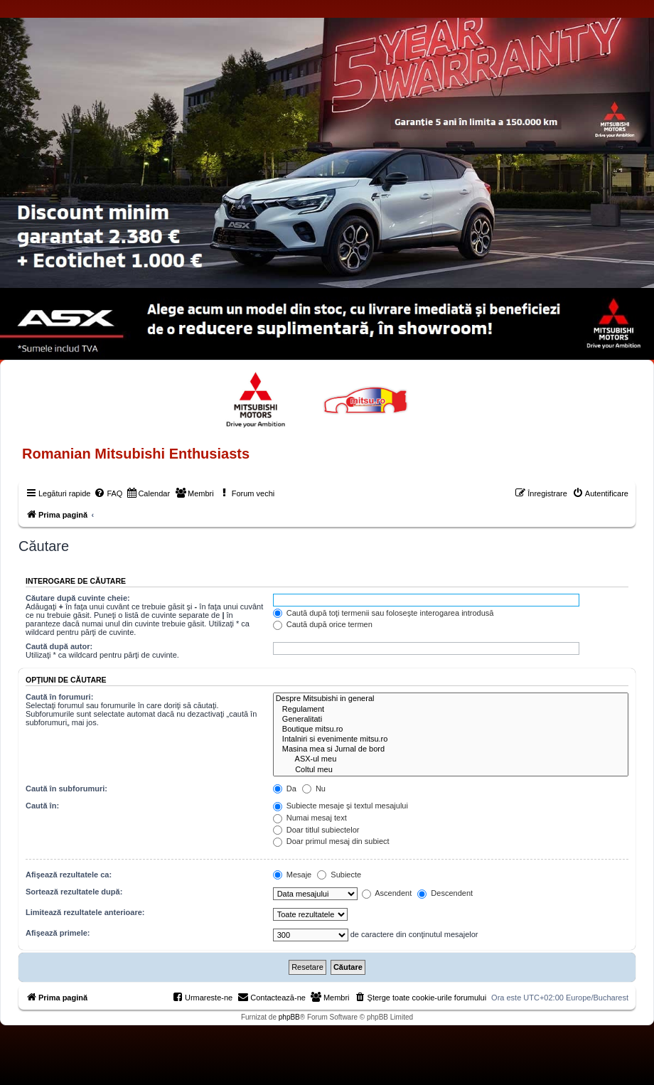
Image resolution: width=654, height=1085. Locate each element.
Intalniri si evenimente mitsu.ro (450, 739)
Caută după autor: (59, 646)
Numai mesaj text (310, 817)
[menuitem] (108, 493)
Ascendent (387, 893)
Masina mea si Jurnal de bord (450, 749)
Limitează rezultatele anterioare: (85, 912)
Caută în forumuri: (59, 697)
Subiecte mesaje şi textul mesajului (340, 805)
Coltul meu (450, 770)
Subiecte (339, 874)
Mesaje (292, 874)
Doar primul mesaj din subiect (331, 841)
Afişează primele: (58, 933)
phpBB (289, 1017)
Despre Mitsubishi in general (450, 699)
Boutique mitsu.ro (450, 729)
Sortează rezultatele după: (74, 891)
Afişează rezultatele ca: (69, 874)
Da (284, 788)
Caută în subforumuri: (66, 788)
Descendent (445, 893)
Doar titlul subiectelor (316, 829)
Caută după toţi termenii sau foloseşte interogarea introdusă (383, 613)
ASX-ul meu (450, 759)
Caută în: (42, 805)
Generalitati (450, 720)
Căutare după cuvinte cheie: (78, 598)
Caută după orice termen (322, 624)
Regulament (450, 710)
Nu (314, 788)
